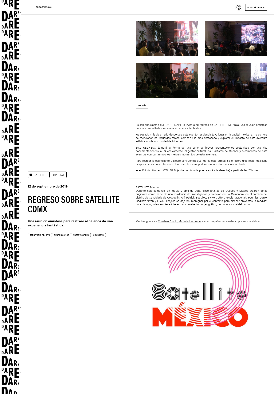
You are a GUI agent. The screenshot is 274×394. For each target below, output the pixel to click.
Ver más (142, 105)
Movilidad (98, 235)
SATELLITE (40, 175)
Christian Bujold (167, 221)
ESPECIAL (58, 175)
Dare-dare (10, 197)
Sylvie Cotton (216, 197)
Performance (61, 235)
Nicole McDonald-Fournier (242, 197)
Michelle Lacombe (189, 221)
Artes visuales (81, 235)
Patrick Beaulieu (196, 197)
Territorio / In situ (40, 235)
